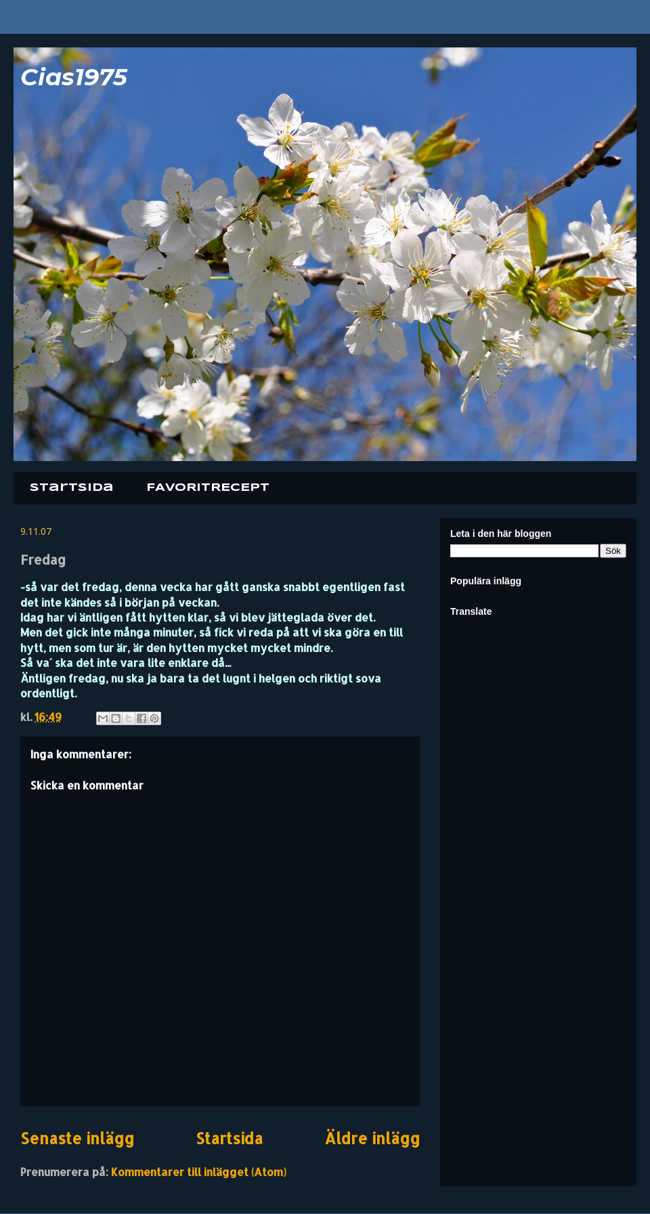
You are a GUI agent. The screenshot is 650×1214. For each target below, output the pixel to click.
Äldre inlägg (372, 1138)
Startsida (72, 488)
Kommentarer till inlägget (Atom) (198, 1172)
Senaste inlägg (77, 1138)
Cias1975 (73, 76)
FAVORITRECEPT (207, 488)
